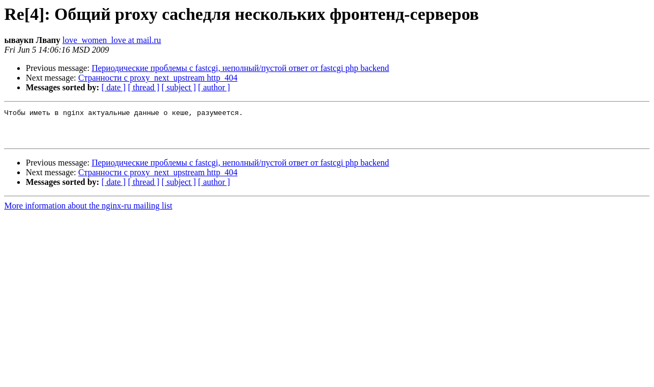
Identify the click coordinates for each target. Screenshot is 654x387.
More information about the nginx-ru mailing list (88, 212)
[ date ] (113, 87)
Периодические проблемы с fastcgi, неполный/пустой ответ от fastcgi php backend (240, 68)
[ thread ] (143, 87)
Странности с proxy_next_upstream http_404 (157, 77)
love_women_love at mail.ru (111, 40)
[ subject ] (179, 87)
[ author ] (214, 87)
